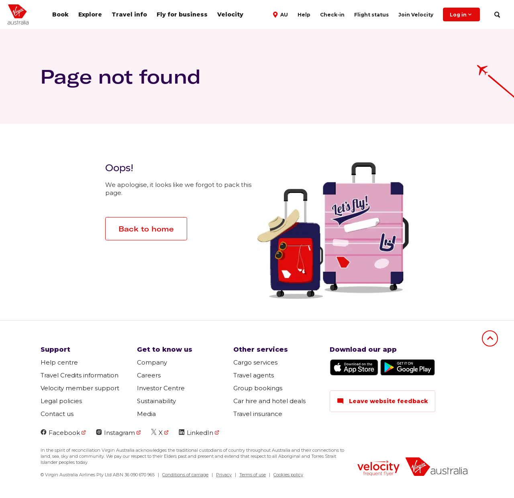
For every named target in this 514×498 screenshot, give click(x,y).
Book (60, 14)
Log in (461, 14)
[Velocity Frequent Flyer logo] (378, 469)
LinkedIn (196, 433)
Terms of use (252, 475)
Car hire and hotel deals (269, 401)
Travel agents (253, 375)
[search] (497, 14)
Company (152, 362)
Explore (90, 14)
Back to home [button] (146, 229)
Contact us (57, 414)
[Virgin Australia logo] (436, 467)
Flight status (371, 15)
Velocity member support (80, 388)
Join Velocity (415, 15)
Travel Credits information (79, 375)
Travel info (129, 14)
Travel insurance (257, 414)
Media (146, 414)
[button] (281, 14)
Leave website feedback (382, 401)
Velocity (230, 14)
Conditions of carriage (185, 475)
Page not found (120, 76)
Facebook (60, 433)
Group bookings (257, 388)
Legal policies (61, 401)
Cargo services (255, 362)
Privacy (224, 475)
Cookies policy (288, 475)
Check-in (332, 15)
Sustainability (156, 401)
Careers (149, 375)
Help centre (59, 362)
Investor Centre (161, 388)
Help (304, 15)
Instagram (115, 433)
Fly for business (182, 14)
